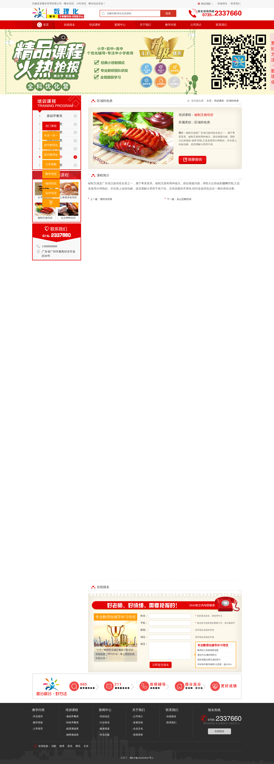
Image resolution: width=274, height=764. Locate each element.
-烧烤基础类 (72, 734)
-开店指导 (37, 716)
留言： (144, 644)
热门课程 (51, 125)
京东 (86, 746)
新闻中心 (120, 24)
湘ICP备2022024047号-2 (141, 757)
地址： (144, 637)
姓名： (144, 615)
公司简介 (196, 24)
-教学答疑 (37, 722)
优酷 (53, 746)
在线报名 (69, 24)
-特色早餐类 (72, 722)
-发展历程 (137, 722)
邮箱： (144, 630)
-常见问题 (104, 734)
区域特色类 (232, 100)
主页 (209, 100)
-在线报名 (171, 716)
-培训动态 (104, 716)
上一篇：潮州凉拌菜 (101, 199)
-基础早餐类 (72, 716)
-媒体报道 (104, 728)
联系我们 (235, 3)
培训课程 (94, 24)
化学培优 (51, 193)
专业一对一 (51, 135)
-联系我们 (171, 722)
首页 (46, 24)
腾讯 (77, 746)
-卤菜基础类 (72, 728)
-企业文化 (137, 728)
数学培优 (51, 173)
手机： (144, 623)
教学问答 (170, 24)
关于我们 (145, 24)
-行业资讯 (104, 722)
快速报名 (222, 3)
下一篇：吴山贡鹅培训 (179, 199)
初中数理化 (51, 145)
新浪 (69, 746)
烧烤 (225, 183)
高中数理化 (51, 154)
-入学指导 (37, 728)
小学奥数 (51, 164)
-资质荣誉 (137, 734)
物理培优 (51, 183)
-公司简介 (137, 716)
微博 (61, 746)
